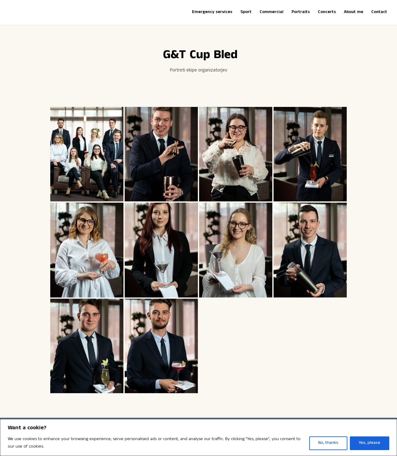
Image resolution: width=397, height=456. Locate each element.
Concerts (327, 12)
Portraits (301, 12)
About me (353, 12)
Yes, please (369, 443)
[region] (198, 437)
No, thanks (328, 443)
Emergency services (212, 12)
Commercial (271, 12)
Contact (379, 12)
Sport (246, 12)
